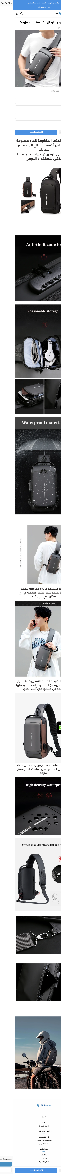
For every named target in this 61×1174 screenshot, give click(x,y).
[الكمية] (52, 132)
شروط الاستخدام (30, 1137)
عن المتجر (30, 1155)
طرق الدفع (30, 1158)
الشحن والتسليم (30, 1162)
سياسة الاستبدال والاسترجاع (31, 1140)
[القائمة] (43, 13)
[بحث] (8, 13)
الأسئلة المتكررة (30, 1126)
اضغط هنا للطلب (22, 132)
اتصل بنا (30, 1122)
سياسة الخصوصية (30, 1144)
